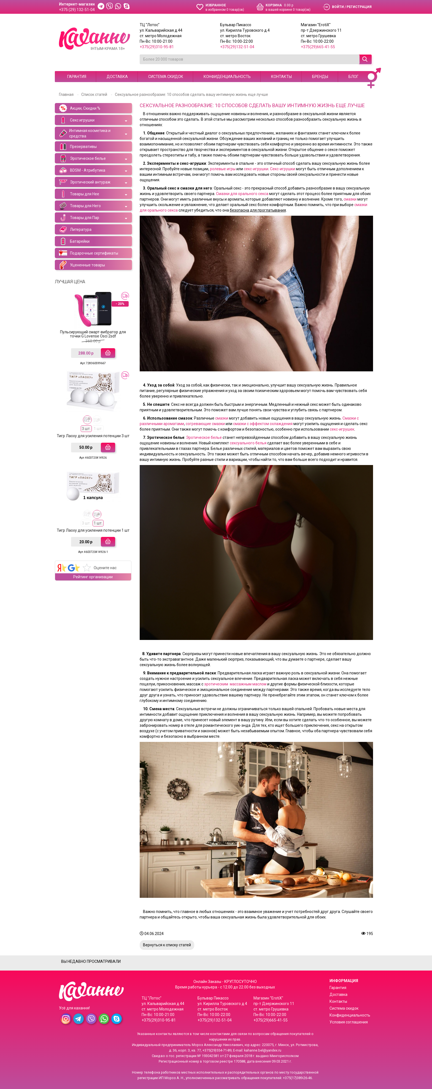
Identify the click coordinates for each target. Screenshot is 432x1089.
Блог (353, 76)
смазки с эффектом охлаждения (262, 423)
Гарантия (76, 76)
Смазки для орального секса (241, 193)
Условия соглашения (349, 1022)
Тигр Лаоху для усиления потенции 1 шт (93, 530)
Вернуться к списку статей (167, 945)
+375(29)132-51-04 (237, 47)
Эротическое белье (204, 437)
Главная (66, 94)
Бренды (320, 76)
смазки (350, 199)
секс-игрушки (256, 169)
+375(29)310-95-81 (157, 47)
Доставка (117, 76)
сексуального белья (248, 443)
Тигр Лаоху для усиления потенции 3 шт (93, 436)
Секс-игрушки (282, 169)
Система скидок (165, 76)
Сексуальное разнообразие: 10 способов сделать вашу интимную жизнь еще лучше (191, 94)
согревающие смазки (205, 423)
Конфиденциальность (227, 76)
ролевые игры (223, 169)
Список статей (94, 94)
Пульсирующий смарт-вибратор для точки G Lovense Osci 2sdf (93, 334)
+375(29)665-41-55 (318, 47)
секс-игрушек (342, 429)
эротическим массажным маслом (235, 684)
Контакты (281, 76)
